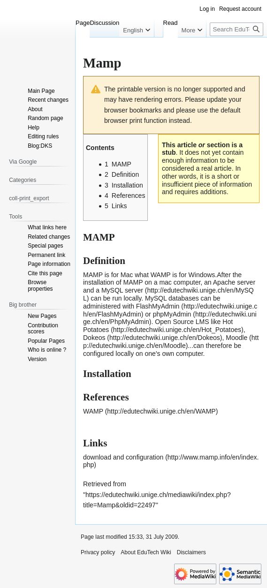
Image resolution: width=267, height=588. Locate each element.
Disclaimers (191, 552)
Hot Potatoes (158, 325)
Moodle (236, 337)
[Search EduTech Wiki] (236, 29)
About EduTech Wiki (146, 552)
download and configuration (123, 457)
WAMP (93, 411)
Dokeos (94, 337)
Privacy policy (98, 552)
